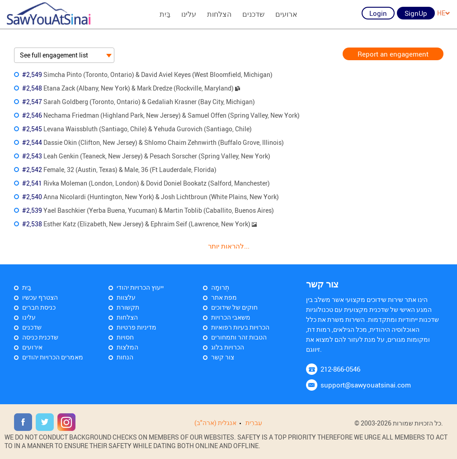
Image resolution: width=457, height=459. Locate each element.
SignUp (416, 13)
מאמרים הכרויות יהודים (52, 357)
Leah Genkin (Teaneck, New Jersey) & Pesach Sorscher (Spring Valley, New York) (146, 156)
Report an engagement (393, 53)
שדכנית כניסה (40, 337)
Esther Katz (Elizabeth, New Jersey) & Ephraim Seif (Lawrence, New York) (139, 224)
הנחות (125, 357)
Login (378, 13)
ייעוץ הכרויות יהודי (140, 287)
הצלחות (219, 14)
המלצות (127, 347)
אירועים (32, 347)
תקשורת (128, 307)
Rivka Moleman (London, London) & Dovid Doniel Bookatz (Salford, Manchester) (146, 183)
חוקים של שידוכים (234, 307)
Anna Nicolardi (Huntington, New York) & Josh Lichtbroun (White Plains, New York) (150, 196)
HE (443, 13)
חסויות (125, 337)
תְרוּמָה (220, 287)
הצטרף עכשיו (40, 297)
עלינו (188, 14)
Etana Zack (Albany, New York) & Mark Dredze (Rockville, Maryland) (131, 88)
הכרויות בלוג (227, 347)
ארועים (286, 14)
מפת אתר (224, 297)
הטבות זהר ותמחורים (239, 337)
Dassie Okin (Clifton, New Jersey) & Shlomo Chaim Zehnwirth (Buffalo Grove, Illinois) (153, 142)
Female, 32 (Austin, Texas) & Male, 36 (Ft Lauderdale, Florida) (119, 169)
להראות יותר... (229, 245)
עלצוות (126, 297)
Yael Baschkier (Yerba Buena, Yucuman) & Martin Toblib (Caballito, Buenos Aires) (148, 210)
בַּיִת (165, 14)
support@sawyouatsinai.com (365, 384)
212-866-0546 (340, 368)
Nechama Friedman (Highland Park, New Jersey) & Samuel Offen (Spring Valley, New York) (161, 115)
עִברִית (253, 422)
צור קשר (222, 357)
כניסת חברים (39, 307)
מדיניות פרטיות (136, 327)
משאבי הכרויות (230, 317)
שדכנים (253, 14)
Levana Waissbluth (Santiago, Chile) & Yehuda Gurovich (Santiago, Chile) (137, 128)
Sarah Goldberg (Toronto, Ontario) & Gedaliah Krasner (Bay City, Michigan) (138, 101)
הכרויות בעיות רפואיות (240, 327)
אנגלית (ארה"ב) (215, 422)
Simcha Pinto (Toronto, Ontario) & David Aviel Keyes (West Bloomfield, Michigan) (147, 74)
